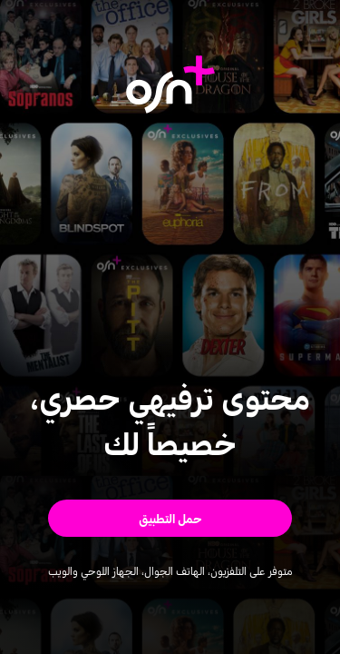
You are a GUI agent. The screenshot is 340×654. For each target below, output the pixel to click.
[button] (170, 518)
